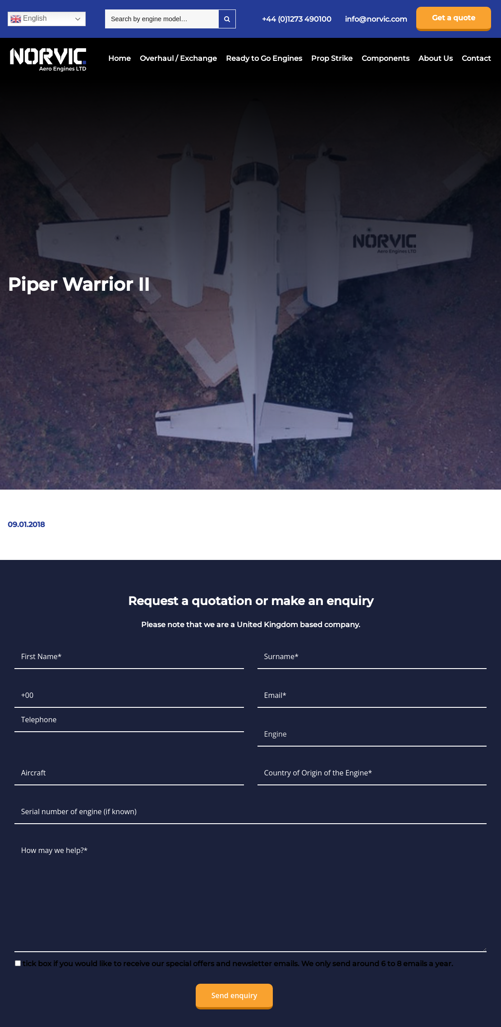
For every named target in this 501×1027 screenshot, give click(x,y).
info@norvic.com (376, 19)
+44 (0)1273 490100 (296, 19)
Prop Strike (332, 58)
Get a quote (453, 18)
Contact (476, 58)
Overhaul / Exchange (178, 58)
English (28, 19)
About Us (435, 58)
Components (385, 58)
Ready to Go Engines (264, 58)
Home (119, 58)
